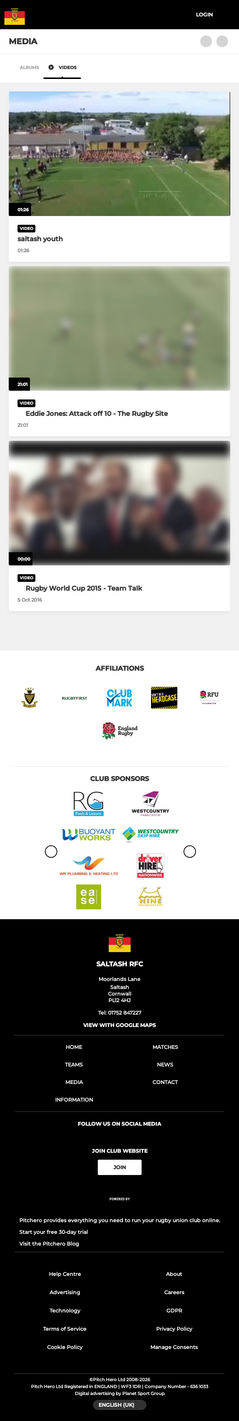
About (174, 1274)
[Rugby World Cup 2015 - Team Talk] (119, 503)
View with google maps (119, 1025)
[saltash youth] (119, 153)
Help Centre (65, 1274)
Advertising (65, 1292)
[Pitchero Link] (119, 1208)
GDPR (174, 1310)
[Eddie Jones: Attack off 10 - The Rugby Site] (119, 328)
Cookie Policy (64, 1347)
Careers (174, 1292)
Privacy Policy (174, 1329)
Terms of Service (64, 1329)
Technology (65, 1310)
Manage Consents (174, 1347)
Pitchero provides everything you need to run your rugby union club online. (119, 1220)
